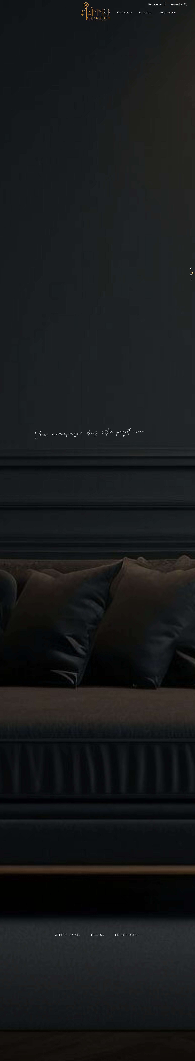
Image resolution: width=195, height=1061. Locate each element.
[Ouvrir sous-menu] (131, 12)
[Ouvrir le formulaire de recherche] (184, 4)
